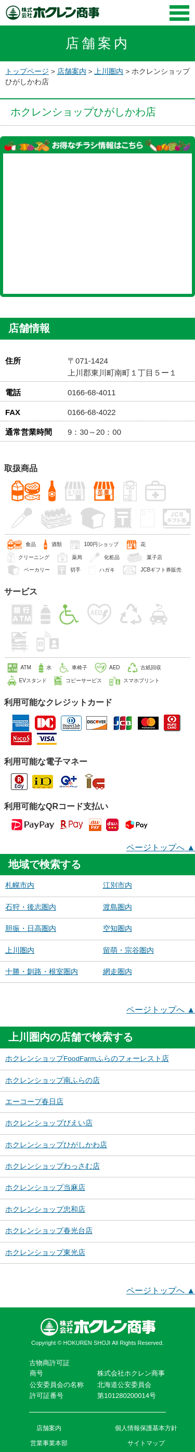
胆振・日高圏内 (30, 928)
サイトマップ (146, 1443)
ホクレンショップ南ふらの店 (52, 1080)
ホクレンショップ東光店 (45, 1252)
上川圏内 (108, 71)
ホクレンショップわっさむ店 (52, 1166)
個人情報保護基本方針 (146, 1428)
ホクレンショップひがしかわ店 (56, 1145)
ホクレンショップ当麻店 (45, 1187)
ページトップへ (160, 847)
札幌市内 (19, 885)
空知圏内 (117, 928)
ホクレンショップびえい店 (49, 1123)
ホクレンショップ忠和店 (45, 1209)
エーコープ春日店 (34, 1102)
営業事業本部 (49, 1443)
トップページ (27, 71)
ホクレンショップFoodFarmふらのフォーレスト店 (87, 1058)
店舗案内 (71, 71)
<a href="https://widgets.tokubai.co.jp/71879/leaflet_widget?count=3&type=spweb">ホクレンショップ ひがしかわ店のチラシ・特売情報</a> (97, 223)
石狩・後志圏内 (30, 907)
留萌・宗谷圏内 (128, 950)
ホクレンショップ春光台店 (49, 1231)
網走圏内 (117, 972)
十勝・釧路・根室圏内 (41, 972)
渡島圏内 (117, 907)
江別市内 (117, 885)
